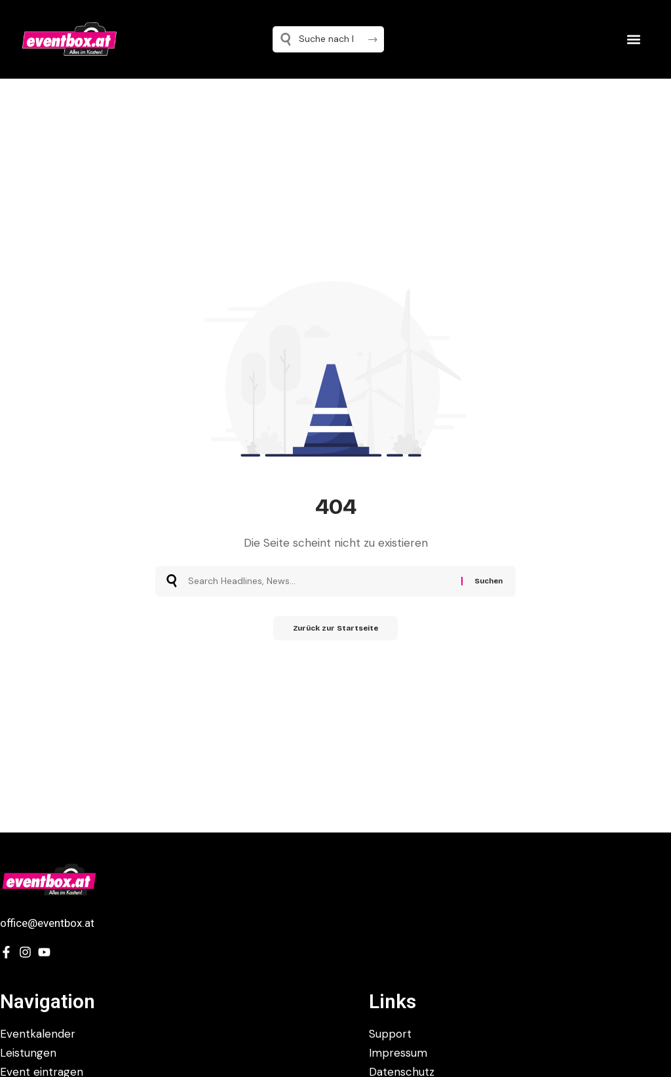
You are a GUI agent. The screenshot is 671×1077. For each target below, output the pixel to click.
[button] (633, 39)
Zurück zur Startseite (336, 629)
